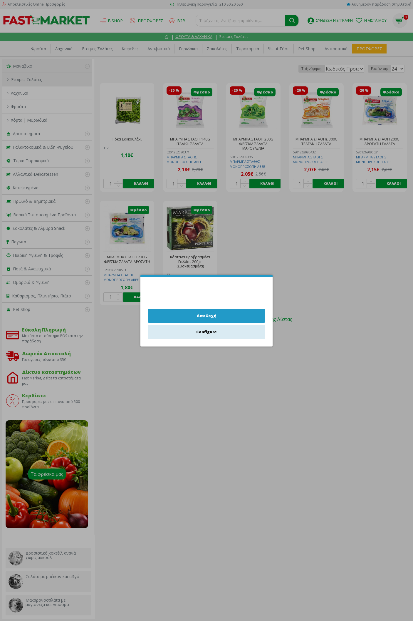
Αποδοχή (206, 315)
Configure (206, 331)
